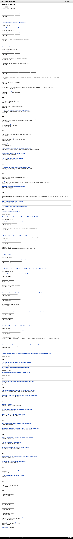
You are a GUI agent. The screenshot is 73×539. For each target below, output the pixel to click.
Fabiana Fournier (34, 196)
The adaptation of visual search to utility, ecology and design (13, 186)
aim (2, 49)
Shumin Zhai (47, 182)
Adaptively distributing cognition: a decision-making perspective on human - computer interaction (20, 395)
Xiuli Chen (4, 106)
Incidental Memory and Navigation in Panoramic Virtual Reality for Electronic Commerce (18, 390)
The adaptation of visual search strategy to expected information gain (15, 316)
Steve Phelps (4, 304)
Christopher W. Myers (15, 134)
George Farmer (15, 228)
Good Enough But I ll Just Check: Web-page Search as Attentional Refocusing (16, 362)
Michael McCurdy (16, 354)
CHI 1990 (4, 514)
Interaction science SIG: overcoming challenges (11, 211)
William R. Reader (17, 396)
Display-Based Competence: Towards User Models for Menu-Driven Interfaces (16, 501)
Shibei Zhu (12, 39)
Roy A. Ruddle (4, 415)
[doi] (6, 16)
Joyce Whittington (17, 523)
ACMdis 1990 (4, 509)
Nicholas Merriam (5, 280)
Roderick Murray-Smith (51, 77)
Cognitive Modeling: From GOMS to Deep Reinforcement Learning (14, 32)
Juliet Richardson (5, 448)
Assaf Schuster (62, 196)
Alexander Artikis (5, 196)
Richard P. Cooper (11, 285)
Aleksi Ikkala (4, 77)
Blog (21, 537)
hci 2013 (3, 238)
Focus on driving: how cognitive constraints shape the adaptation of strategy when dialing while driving (21, 297)
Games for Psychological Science (8, 143)
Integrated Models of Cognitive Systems (18, 338)
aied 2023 (4, 59)
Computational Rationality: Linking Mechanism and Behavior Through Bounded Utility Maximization (20, 216)
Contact (5, 537)
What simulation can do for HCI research (9, 86)
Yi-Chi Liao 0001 (5, 72)
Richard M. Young (11, 438)
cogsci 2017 (4, 135)
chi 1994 (3, 472)
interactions (4, 88)
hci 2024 (3, 25)
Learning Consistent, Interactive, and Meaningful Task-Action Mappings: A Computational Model (19, 456)
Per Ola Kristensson (5, 182)
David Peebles (4, 285)
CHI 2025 (4, 16)
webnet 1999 (4, 425)
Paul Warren (4, 228)
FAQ (24, 537)
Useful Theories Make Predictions (8, 254)
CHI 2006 (4, 347)
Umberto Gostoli (10, 228)
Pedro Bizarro (15, 196)
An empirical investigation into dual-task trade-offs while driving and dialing (16, 330)
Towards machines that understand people (10, 46)
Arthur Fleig (26, 77)
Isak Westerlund (11, 58)
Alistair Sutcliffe (15, 294)
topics (3, 145)
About (2, 537)
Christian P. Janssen (5, 261)
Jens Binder (4, 294)
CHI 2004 (4, 375)
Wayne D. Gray (5, 338)
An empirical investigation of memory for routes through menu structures (15, 447)
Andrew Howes (17, 15)
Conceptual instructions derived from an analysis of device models (14, 484)
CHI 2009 (4, 295)
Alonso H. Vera (16, 337)
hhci (3, 314)
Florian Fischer (9, 77)
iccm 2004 (4, 370)
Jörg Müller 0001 (43, 77)
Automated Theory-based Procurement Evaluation (11, 442)
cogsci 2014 (4, 229)
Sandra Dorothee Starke (10, 139)
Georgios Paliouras (56, 196)
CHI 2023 (4, 54)
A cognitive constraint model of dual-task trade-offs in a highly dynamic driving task (17, 325)
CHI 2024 (4, 35)
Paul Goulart (40, 196)
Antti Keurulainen (5, 58)
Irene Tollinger (4, 354)
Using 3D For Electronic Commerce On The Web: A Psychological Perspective (16, 423)
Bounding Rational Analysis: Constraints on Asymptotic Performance (15, 335)
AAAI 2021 (4, 102)
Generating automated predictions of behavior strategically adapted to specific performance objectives (21, 344)
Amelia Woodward (17, 405)
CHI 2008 (4, 319)
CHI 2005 (4, 356)
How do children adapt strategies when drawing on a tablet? (13, 221)
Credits (9, 537)
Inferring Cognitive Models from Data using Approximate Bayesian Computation (16, 148)
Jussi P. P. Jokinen (5, 15)
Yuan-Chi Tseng (23, 168)
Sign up (71, 1)
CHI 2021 (4, 107)
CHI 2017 (4, 140)
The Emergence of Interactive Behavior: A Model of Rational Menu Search (15, 176)
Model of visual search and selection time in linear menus (12, 201)
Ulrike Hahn (36, 228)
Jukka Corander (26, 149)
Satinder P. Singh (17, 207)
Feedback (27, 537)
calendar (10, 1)
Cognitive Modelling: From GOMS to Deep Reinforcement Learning (14, 51)
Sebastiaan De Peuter (6, 39)
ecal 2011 (4, 305)
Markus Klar (14, 77)
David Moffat (16, 443)
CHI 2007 (4, 328)
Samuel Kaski (26, 39)
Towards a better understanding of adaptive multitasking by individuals (15, 259)
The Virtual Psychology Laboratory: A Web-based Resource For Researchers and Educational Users (20, 428)
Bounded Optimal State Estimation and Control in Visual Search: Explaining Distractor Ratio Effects (20, 240)
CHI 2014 (4, 214)
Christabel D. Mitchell (23, 391)
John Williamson (42, 182)
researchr (2, 1)
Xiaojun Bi (11, 182)
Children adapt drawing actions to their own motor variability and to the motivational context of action (20, 124)
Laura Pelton (39, 354)
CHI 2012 (4, 262)
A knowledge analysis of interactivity (9, 522)
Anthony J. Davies (31, 391)
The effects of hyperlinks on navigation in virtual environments (13, 414)
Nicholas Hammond (17, 429)
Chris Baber (17, 139)
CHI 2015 (4, 178)
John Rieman (4, 462)
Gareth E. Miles (10, 391)
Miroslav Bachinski (20, 77)
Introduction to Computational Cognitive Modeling (11, 13)
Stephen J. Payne (5, 247)
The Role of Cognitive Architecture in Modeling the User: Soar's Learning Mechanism (17, 437)
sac (2, 30)
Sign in (69, 1)
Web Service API (16, 537)
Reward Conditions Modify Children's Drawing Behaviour (12, 158)
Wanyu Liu (4, 154)
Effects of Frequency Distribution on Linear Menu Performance (13, 153)
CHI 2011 (4, 276)
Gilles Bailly (8, 154)
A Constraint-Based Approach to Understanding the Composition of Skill (15, 367)
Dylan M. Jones (22, 415)
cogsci (3, 121)
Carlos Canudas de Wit (22, 196)
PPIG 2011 (4, 281)
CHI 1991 (4, 495)
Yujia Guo (16, 39)
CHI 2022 (4, 73)
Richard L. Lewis (22, 134)
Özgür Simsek (29, 111)
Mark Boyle (20, 228)
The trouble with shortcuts (7, 404)
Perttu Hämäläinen (37, 77)
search (13, 1)
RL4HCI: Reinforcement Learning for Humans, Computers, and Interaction (15, 110)
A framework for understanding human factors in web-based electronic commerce (17, 409)
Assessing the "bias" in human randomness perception (12, 226)
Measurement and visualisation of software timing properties (13, 278)
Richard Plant (23, 429)
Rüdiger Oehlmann (29, 429)
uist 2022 (3, 78)
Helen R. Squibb (11, 518)
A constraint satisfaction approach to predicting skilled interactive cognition (16, 372)
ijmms (3, 126)
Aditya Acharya (16, 72)
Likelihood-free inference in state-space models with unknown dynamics (15, 27)
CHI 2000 (4, 406)
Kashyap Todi (10, 72)
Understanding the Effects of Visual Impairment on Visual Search (14, 22)
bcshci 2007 (4, 333)
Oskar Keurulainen (18, 58)
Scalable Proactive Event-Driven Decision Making (11, 195)
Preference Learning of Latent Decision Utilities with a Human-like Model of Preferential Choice (19, 37)
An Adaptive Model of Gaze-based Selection (10, 105)
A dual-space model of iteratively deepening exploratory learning (14, 461)
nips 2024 (4, 40)
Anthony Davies (16, 410)
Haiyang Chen (4, 101)
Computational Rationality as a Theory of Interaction (11, 91)
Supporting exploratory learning (8, 506)
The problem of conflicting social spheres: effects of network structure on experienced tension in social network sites (23, 292)
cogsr (3, 286)
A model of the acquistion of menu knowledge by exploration (13, 470)
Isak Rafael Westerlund (13, 63)
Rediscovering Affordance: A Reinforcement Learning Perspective (14, 70)
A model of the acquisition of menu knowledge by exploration (13, 475)
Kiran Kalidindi (17, 168)
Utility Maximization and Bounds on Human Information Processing (14, 206)
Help (12, 537)
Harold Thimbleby (36, 182)
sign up (6, 527)
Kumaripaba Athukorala (13, 149)
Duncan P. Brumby (14, 177)
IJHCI (3, 486)
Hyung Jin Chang (10, 101)
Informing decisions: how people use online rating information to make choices (16, 273)
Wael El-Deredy (25, 228)
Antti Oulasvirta (11, 15)
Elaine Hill (16, 485)
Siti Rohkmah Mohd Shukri (6, 125)
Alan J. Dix (4, 382)
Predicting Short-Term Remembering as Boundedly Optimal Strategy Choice (16, 167)
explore (6, 1)
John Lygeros (50, 196)
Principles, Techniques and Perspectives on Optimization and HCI (14, 181)
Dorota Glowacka (5, 111)
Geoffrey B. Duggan (11, 168)
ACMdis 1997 (4, 444)
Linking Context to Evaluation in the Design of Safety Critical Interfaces (15, 235)
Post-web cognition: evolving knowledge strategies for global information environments (18, 381)
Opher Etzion (28, 196)
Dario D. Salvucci (12, 299)
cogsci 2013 (4, 243)
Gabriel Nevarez (10, 304)
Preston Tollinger (23, 354)
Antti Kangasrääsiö (5, 120)
